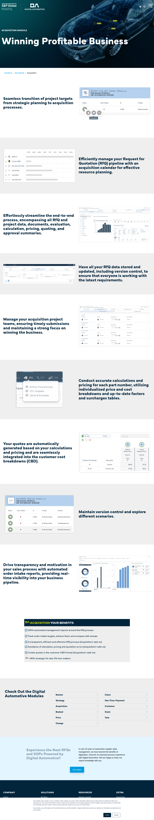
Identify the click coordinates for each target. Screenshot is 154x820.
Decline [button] (116, 815)
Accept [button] (107, 815)
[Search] (144, 6)
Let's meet (77, 770)
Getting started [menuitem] (85, 797)
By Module (19, 73)
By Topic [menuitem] (44, 797)
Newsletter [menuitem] (120, 797)
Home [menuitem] (5, 797)
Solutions (8, 73)
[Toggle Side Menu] (150, 5)
